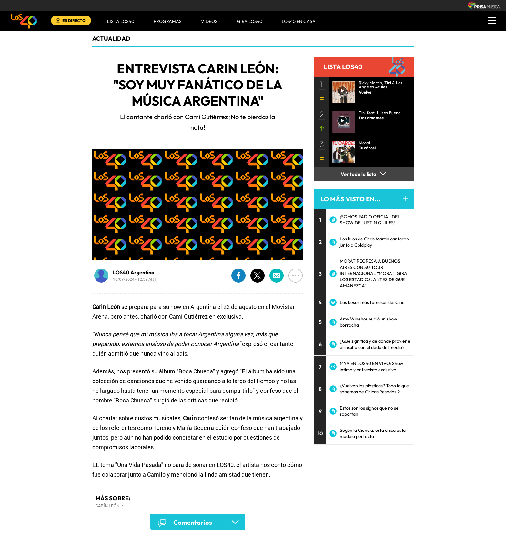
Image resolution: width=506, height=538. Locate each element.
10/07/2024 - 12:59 (135, 279)
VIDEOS (209, 21)
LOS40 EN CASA (299, 21)
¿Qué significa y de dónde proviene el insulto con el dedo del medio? (375, 344)
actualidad (111, 38)
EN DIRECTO (74, 20)
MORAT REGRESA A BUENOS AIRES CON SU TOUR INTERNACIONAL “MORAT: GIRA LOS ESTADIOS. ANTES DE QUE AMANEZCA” (373, 273)
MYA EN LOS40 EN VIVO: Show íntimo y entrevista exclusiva (371, 366)
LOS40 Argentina (134, 272)
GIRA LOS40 (249, 21)
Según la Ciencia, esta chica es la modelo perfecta (373, 433)
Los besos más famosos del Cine (372, 302)
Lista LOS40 (120, 21)
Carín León (107, 506)
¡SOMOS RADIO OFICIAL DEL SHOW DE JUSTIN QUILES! (370, 220)
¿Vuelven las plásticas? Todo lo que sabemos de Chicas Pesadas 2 (374, 389)
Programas (168, 21)
